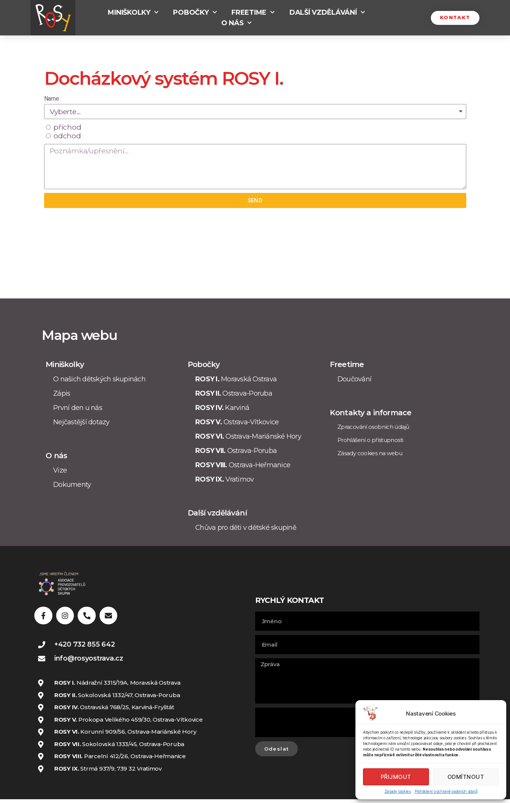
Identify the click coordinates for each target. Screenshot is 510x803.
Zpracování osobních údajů (373, 426)
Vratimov (224, 479)
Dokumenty (72, 484)
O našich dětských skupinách (99, 379)
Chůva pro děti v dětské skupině (245, 527)
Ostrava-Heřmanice (242, 465)
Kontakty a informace (370, 412)
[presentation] (312, 724)
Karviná (222, 408)
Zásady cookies (397, 791)
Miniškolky (133, 12)
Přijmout (396, 776)
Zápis (61, 393)
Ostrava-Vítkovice (237, 422)
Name (51, 98)
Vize (60, 470)
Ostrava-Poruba (233, 393)
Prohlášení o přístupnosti (370, 440)
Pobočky (194, 12)
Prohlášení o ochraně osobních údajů (446, 791)
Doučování (354, 379)
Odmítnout (465, 776)
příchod (67, 127)
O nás (236, 23)
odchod (67, 136)
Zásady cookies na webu (369, 453)
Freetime (252, 12)
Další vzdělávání (327, 12)
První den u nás (77, 408)
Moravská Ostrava (236, 379)
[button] (453, 18)
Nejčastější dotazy (81, 422)
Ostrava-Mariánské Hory (248, 436)
